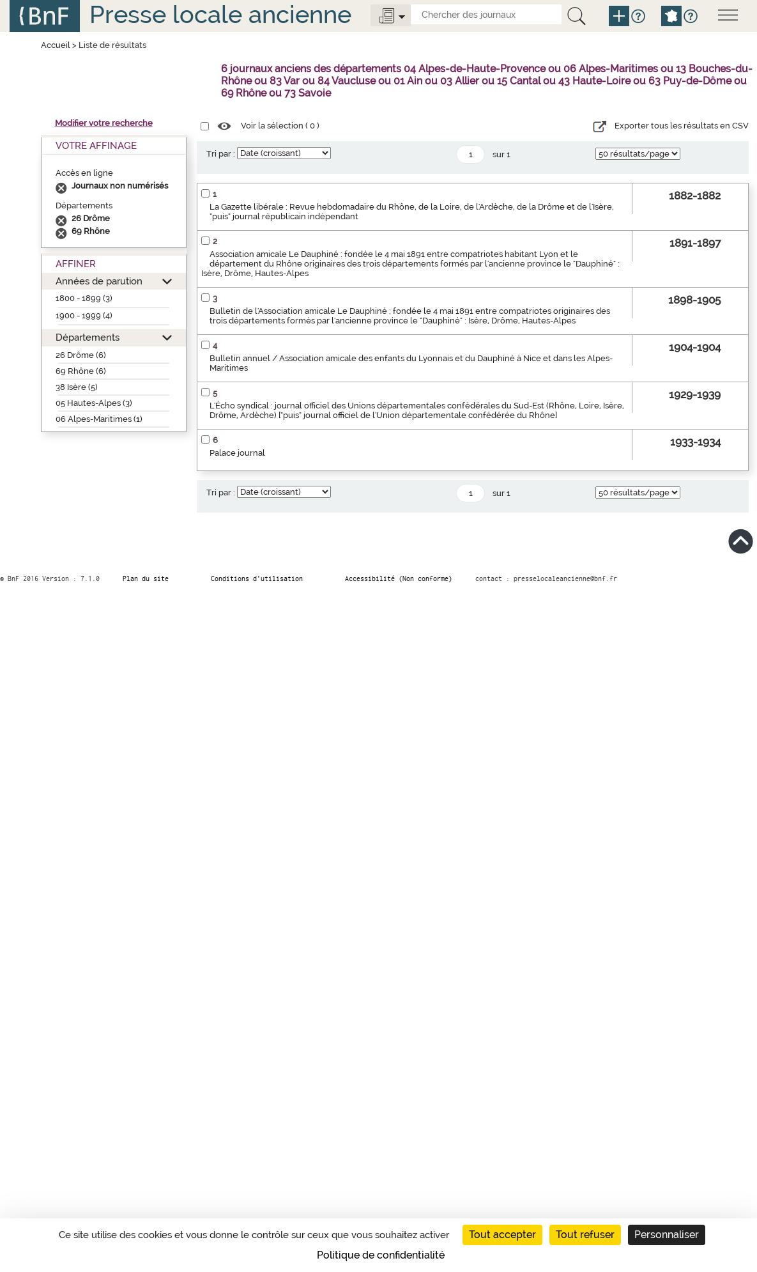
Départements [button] (87, 337)
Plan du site (146, 578)
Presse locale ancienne (220, 14)
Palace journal (237, 453)
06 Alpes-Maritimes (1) (99, 419)
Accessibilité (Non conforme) (398, 578)
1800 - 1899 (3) (84, 298)
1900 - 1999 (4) (84, 315)
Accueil (55, 45)
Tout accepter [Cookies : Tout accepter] (502, 1235)
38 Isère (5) (77, 387)
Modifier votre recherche (104, 123)
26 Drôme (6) (81, 355)
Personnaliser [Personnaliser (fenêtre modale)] (666, 1235)
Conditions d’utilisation (257, 578)
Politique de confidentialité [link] (381, 1255)
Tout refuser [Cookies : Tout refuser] (585, 1235)
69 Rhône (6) (81, 371)
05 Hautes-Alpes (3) (94, 403)
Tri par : (220, 154)
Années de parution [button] (99, 280)
